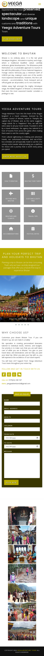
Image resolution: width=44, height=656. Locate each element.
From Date (9, 434)
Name (6, 400)
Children (8, 426)
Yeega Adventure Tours (27, 650)
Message (8, 451)
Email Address (11, 409)
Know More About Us (15, 156)
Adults (7, 417)
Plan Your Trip (12, 39)
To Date (8, 443)
